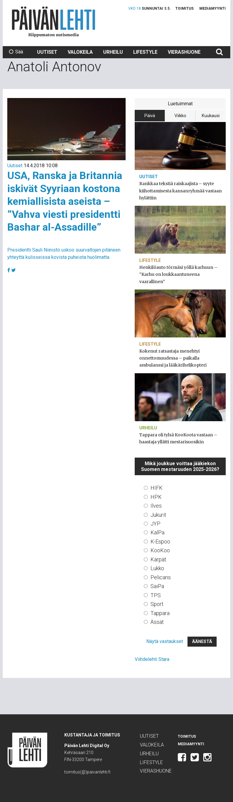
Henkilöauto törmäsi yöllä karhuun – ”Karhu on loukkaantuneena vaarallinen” (178, 274)
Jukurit (158, 515)
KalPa (157, 532)
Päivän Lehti (53, 21)
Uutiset (47, 52)
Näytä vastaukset (164, 641)
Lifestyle (145, 52)
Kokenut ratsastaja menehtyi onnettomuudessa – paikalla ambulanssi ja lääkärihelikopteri (173, 358)
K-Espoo (160, 541)
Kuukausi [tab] (211, 115)
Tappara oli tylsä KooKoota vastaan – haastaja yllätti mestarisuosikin (178, 438)
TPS (155, 595)
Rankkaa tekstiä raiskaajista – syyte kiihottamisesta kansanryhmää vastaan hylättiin (180, 190)
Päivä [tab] (149, 115)
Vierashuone (184, 52)
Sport (157, 604)
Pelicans (160, 577)
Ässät (157, 622)
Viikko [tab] (180, 115)
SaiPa (157, 586)
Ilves (156, 506)
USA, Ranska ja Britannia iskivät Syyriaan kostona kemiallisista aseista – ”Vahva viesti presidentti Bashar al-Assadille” (64, 201)
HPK (156, 497)
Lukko (157, 568)
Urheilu (113, 52)
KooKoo (160, 550)
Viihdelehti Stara (152, 659)
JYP (155, 523)
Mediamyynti (212, 8)
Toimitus (184, 8)
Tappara (160, 613)
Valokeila (80, 52)
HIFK (156, 488)
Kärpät (158, 559)
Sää (16, 52)
